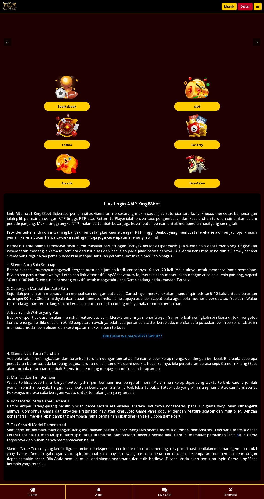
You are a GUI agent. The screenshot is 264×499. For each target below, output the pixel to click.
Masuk (229, 6)
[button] (7, 42)
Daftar (245, 6)
